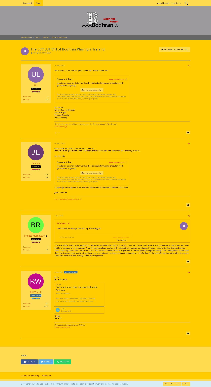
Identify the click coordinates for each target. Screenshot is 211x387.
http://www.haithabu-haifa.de (66, 199)
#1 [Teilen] (189, 65)
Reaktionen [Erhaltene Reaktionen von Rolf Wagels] (27, 303)
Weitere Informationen (172, 384)
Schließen (185, 384)
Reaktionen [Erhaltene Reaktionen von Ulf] (27, 96)
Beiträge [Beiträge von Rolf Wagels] (26, 306)
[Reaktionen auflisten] (57, 132)
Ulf (34, 53)
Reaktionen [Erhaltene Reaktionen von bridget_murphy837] (27, 247)
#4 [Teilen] (189, 272)
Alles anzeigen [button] (121, 240)
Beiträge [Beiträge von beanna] (26, 177)
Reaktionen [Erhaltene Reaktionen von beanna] (27, 174)
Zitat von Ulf (63, 223)
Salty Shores (59, 127)
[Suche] (186, 3)
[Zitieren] (188, 132)
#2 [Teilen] (189, 143)
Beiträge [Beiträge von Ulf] (26, 99)
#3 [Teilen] (189, 216)
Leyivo (63, 309)
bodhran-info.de (61, 327)
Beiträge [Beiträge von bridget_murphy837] (26, 250)
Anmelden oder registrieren (169, 3)
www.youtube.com (116, 79)
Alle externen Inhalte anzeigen (91, 90)
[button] (29, 361)
